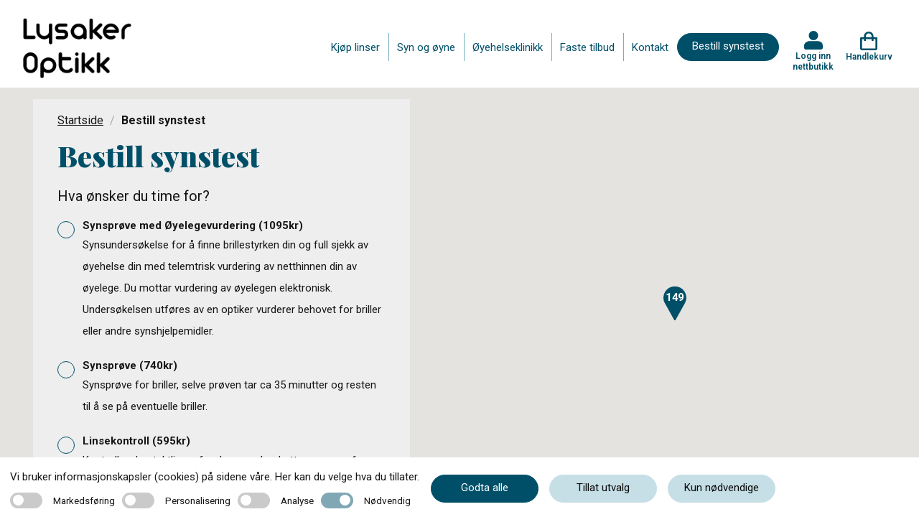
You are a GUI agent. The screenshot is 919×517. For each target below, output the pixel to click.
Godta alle (484, 487)
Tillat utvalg (603, 487)
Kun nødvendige (721, 487)
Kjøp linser (355, 47)
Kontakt (650, 47)
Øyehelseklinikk (507, 47)
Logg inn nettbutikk (813, 61)
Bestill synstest (728, 45)
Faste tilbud (587, 47)
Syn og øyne (426, 47)
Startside (80, 120)
